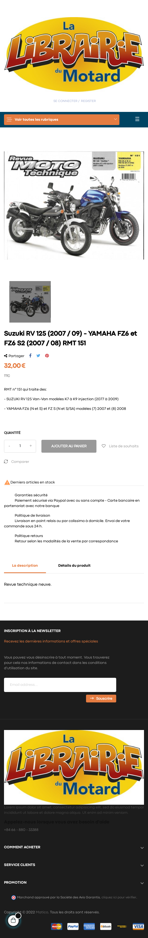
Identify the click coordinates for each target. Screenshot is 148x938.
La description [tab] (25, 565)
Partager (30, 356)
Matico (42, 912)
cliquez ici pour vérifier (119, 897)
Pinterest (47, 356)
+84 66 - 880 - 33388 (21, 829)
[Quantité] (20, 446)
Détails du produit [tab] (74, 565)
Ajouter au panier (69, 446)
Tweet (38, 356)
